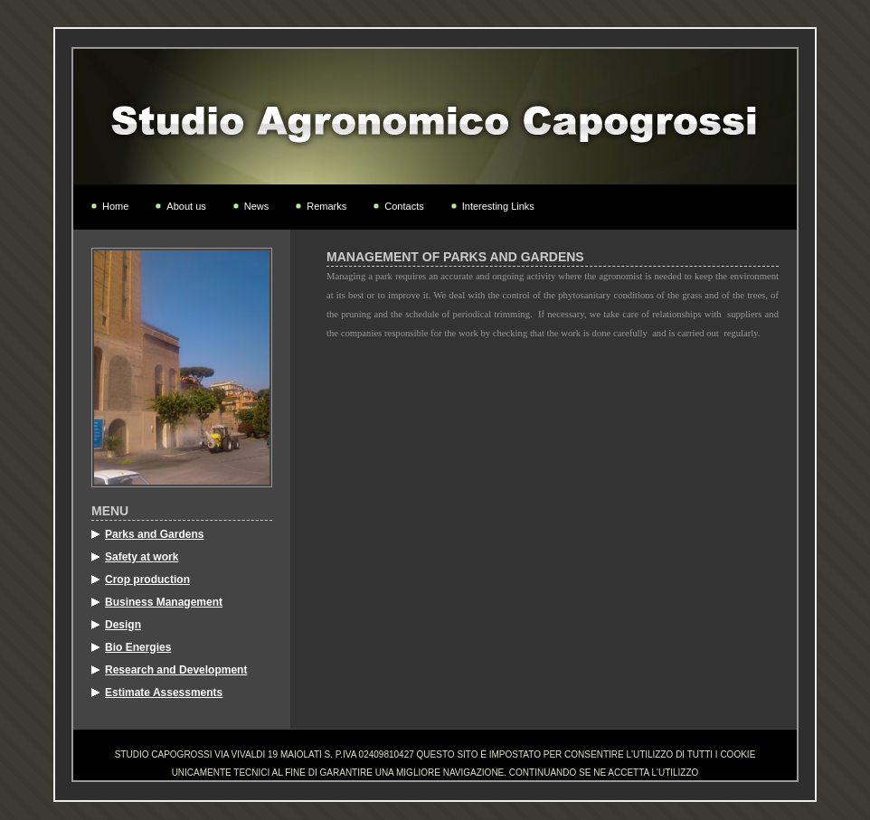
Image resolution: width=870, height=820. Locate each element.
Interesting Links (498, 206)
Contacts (403, 206)
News (257, 206)
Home (115, 206)
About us (185, 206)
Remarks (326, 206)
